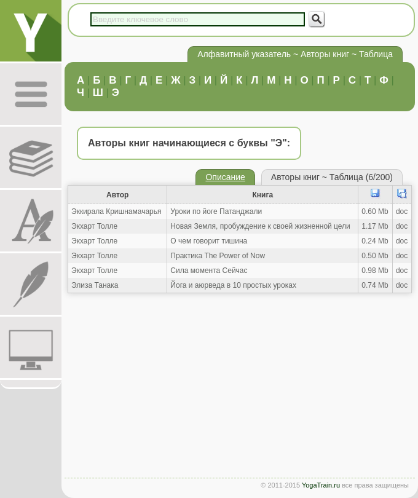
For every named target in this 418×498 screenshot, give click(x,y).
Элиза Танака (94, 285)
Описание (225, 177)
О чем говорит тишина (208, 241)
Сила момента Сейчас (208, 270)
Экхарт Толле (94, 226)
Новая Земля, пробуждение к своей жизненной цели (260, 226)
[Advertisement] (240, 388)
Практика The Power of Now (217, 255)
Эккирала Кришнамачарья (116, 211)
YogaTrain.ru (321, 485)
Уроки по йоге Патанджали (216, 211)
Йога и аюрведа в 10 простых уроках (233, 285)
